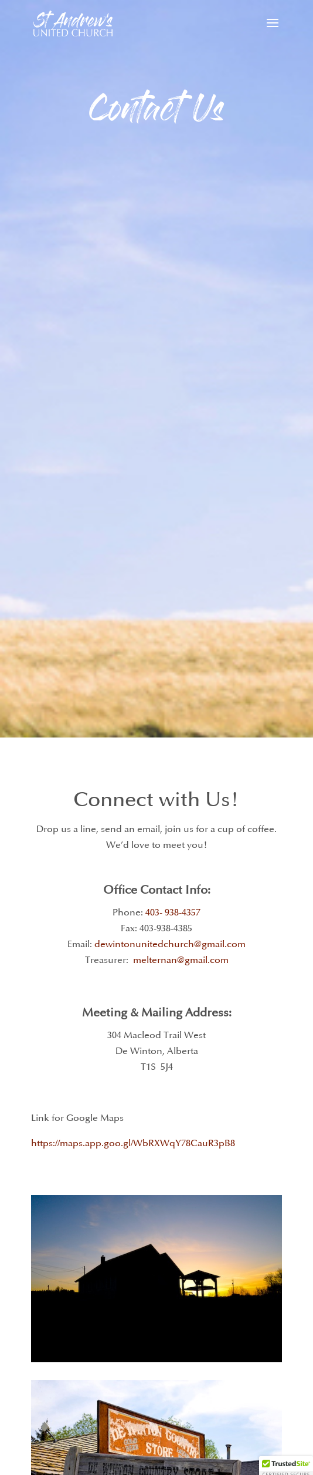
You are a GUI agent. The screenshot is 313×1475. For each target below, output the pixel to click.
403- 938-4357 (172, 912)
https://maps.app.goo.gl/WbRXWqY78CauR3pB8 (133, 1143)
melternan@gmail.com (181, 960)
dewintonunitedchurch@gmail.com (170, 944)
